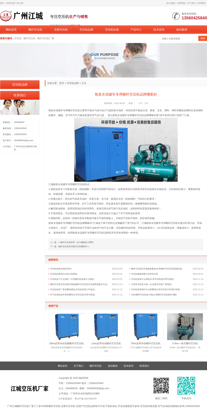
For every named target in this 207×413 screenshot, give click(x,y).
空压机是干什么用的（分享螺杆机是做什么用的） (73, 279)
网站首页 (11, 29)
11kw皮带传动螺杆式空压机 (106, 343)
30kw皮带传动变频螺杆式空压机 (66, 343)
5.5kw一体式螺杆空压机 (185, 343)
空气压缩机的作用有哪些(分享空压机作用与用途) (72, 294)
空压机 (18, 38)
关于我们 (191, 3)
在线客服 (181, 3)
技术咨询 (158, 29)
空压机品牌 (86, 29)
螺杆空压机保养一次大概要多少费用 (76, 242)
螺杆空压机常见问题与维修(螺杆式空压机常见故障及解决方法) (78, 284)
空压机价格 (112, 29)
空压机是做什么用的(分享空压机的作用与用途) (152, 279)
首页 (61, 83)
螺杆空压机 (35, 29)
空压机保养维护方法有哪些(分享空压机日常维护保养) (155, 289)
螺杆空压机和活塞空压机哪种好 (72, 246)
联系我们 (202, 3)
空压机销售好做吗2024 (60, 269)
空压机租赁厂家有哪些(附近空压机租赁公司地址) (72, 289)
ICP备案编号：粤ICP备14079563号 (78, 398)
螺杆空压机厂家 (45, 38)
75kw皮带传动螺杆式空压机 (145, 343)
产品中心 (136, 29)
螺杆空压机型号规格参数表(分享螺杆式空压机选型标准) (156, 269)
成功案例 (181, 29)
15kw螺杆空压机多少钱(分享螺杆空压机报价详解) (154, 294)
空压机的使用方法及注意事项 (63, 274)
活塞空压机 (61, 29)
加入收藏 (170, 3)
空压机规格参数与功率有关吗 (144, 274)
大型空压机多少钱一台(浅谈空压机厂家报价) (151, 284)
